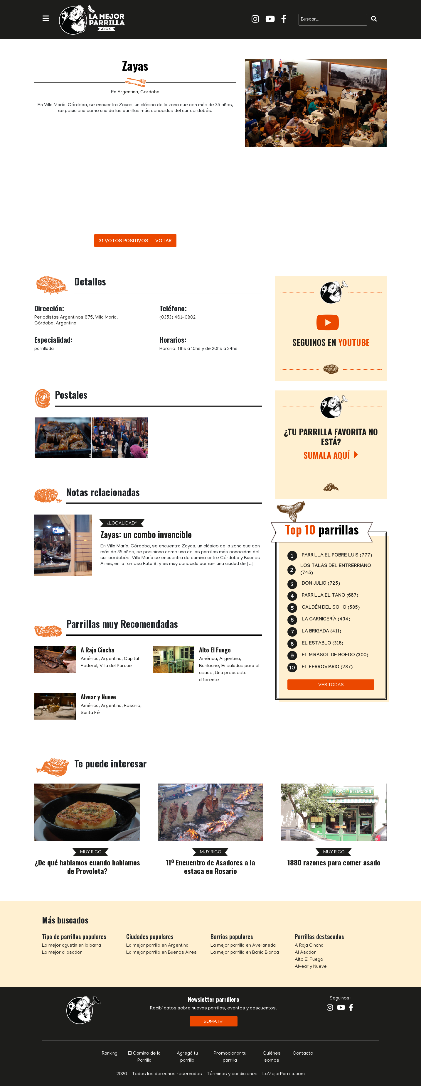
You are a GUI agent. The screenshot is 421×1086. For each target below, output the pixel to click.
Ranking (109, 1053)
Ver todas (331, 685)
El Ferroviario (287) (327, 667)
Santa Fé (90, 713)
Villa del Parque (116, 666)
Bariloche (209, 666)
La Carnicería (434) (326, 619)
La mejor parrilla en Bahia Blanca (244, 952)
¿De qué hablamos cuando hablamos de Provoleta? (87, 866)
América (90, 659)
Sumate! (213, 1022)
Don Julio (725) (321, 584)
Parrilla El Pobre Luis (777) (337, 556)
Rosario (132, 706)
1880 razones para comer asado (333, 862)
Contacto (303, 1053)
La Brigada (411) (321, 632)
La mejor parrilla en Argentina (157, 945)
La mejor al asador (62, 952)
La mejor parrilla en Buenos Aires (161, 952)
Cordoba (149, 92)
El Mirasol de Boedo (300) (335, 655)
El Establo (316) (322, 644)
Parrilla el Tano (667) (330, 596)
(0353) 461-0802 (177, 317)
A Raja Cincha (97, 649)
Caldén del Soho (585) (331, 608)
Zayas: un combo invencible (146, 534)
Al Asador (305, 952)
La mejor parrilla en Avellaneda (243, 945)
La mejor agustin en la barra (71, 945)
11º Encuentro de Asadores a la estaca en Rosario (210, 866)
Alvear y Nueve (98, 696)
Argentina (127, 92)
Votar (163, 241)
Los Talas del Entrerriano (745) (335, 570)
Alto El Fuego (215, 649)
